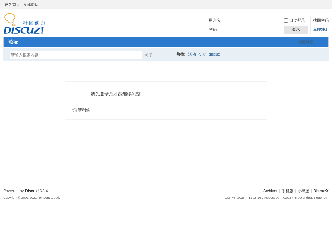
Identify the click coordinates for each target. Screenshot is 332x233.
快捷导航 (306, 42)
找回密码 (321, 20)
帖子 (149, 55)
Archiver (270, 191)
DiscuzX (321, 191)
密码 (213, 29)
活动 (192, 54)
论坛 (13, 41)
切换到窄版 (325, 4)
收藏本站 (30, 4)
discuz (214, 54)
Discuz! (32, 191)
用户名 (214, 20)
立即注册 (321, 29)
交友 (202, 54)
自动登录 (294, 20)
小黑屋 (303, 191)
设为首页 (12, 4)
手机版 (287, 191)
